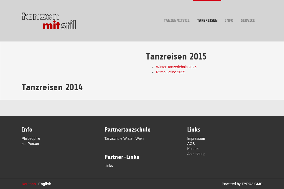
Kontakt (193, 149)
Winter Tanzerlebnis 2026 (176, 67)
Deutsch (29, 184)
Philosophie (31, 138)
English (44, 184)
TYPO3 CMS (252, 184)
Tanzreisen (207, 11)
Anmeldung (196, 154)
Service (248, 11)
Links (108, 166)
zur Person (30, 144)
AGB (191, 144)
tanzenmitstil (176, 11)
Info (229, 11)
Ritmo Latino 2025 (170, 72)
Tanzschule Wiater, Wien (124, 138)
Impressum (196, 138)
